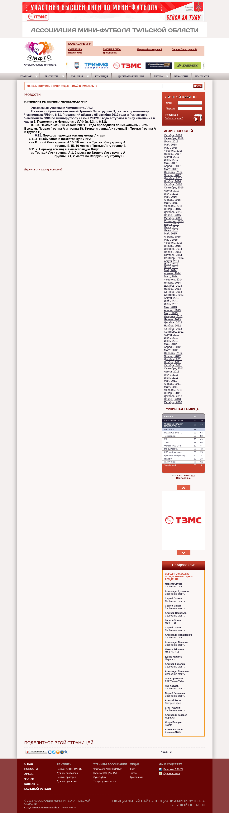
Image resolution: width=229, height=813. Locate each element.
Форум (29, 778)
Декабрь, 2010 (173, 396)
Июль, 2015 (171, 227)
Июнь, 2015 (171, 230)
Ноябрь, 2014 (172, 251)
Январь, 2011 (172, 393)
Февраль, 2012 (173, 353)
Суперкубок (99, 777)
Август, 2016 (171, 190)
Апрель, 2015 (172, 236)
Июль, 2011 (171, 374)
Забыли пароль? (174, 118)
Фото (132, 769)
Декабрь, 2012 (173, 322)
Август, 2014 (171, 261)
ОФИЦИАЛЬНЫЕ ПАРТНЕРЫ (40, 64)
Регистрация (172, 114)
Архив (29, 773)
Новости (31, 768)
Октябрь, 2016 (173, 184)
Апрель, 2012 (172, 347)
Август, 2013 (171, 297)
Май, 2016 (170, 196)
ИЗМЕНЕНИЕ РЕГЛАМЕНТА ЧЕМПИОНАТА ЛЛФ (55, 101)
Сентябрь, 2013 (174, 294)
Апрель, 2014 (172, 273)
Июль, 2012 (171, 337)
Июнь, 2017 (171, 159)
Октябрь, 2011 (173, 365)
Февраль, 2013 (173, 316)
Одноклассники (172, 773)
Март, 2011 (171, 386)
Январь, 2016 (172, 208)
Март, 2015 (171, 239)
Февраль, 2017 (173, 172)
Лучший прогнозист (67, 781)
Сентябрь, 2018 (174, 138)
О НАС (28, 763)
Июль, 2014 (171, 264)
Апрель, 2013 (172, 310)
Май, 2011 (170, 380)
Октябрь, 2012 (173, 328)
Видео (133, 773)
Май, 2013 (170, 307)
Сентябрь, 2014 (174, 258)
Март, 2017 (171, 169)
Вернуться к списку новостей (43, 169)
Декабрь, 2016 (173, 178)
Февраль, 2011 (173, 389)
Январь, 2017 (172, 175)
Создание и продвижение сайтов (42, 807)
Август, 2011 (171, 371)
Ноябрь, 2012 (172, 325)
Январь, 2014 (172, 282)
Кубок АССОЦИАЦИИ (105, 773)
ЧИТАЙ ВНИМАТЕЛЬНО (84, 86)
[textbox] (178, 86)
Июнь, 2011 (171, 377)
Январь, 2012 (172, 356)
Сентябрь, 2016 (174, 187)
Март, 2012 (171, 350)
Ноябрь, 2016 (172, 181)
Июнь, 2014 (171, 267)
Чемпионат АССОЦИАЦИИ (107, 769)
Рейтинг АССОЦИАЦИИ (70, 769)
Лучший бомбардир (67, 773)
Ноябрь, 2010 (172, 399)
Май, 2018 (170, 144)
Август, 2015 (171, 224)
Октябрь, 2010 (173, 402)
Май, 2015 (170, 233)
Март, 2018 (171, 147)
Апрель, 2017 (172, 166)
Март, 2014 (171, 276)
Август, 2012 (171, 334)
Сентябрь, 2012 (174, 331)
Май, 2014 (170, 270)
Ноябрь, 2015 (172, 215)
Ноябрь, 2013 (172, 288)
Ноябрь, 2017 (172, 153)
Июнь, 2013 (171, 304)
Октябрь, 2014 (173, 254)
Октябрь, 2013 (173, 291)
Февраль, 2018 (173, 150)
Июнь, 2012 (171, 340)
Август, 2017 (171, 156)
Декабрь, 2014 (173, 248)
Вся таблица (183, 478)
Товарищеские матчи (104, 781)
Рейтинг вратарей (66, 777)
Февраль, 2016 (173, 205)
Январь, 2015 (172, 245)
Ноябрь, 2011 (172, 362)
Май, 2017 (170, 162)
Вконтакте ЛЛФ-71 (173, 769)
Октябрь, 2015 (173, 218)
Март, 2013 (171, 313)
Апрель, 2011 (172, 383)
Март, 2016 (171, 202)
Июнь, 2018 (171, 141)
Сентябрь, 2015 (174, 221)
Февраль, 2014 (173, 279)
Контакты (31, 783)
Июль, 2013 (171, 301)
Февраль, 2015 (173, 242)
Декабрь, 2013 (173, 285)
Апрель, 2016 (172, 199)
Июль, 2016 (171, 193)
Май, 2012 (170, 343)
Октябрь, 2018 (173, 135)
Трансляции (136, 777)
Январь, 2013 (172, 319)
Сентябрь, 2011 (174, 368)
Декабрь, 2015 (173, 212)
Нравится (167, 751)
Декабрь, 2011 (173, 359)
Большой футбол (37, 788)
